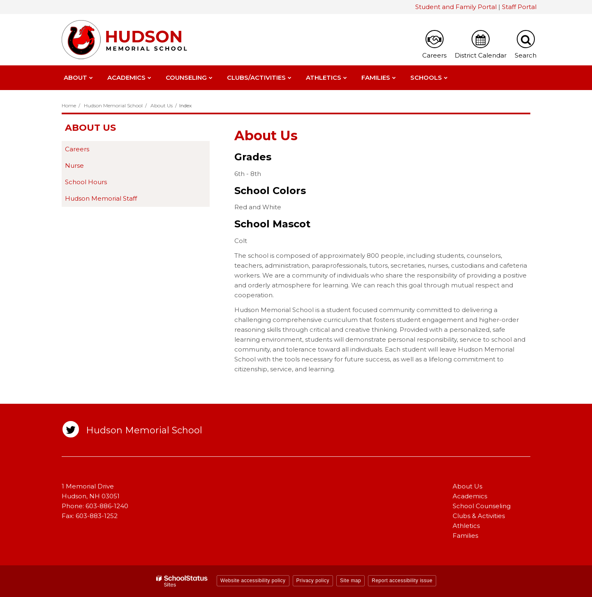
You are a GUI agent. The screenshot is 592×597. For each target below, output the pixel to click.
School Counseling (482, 506)
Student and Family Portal (456, 7)
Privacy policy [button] (312, 580)
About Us (161, 105)
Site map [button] (350, 580)
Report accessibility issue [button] (402, 580)
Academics (470, 496)
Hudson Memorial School (113, 105)
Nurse (74, 165)
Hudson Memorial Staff (101, 198)
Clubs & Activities (479, 516)
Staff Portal (519, 7)
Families (465, 535)
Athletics (466, 526)
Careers (77, 149)
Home (69, 105)
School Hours (86, 182)
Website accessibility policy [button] (253, 580)
